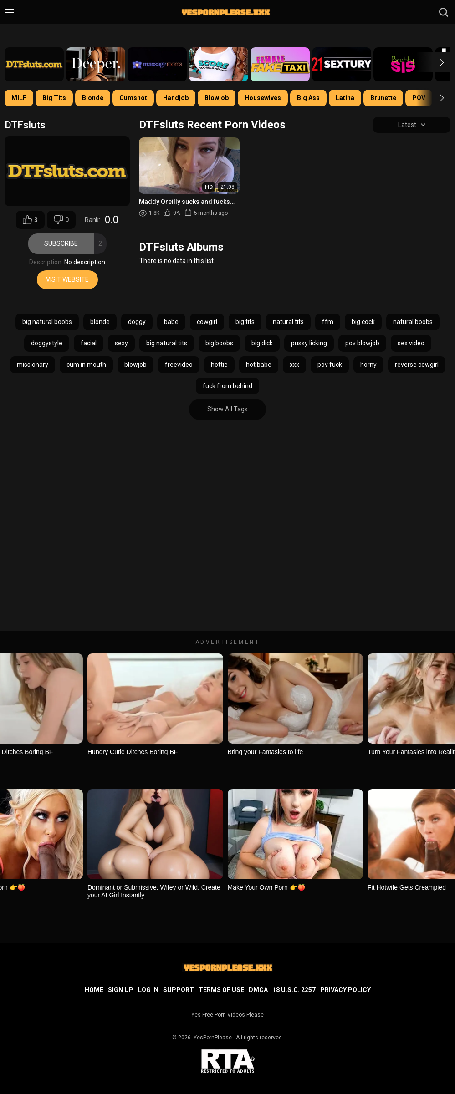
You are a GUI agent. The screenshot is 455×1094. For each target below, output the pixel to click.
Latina (345, 97)
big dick (262, 343)
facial (89, 343)
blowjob (135, 364)
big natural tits (166, 343)
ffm (327, 322)
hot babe (258, 364)
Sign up (120, 989)
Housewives (263, 97)
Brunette (383, 97)
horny (368, 364)
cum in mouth (86, 364)
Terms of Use (221, 989)
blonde (100, 322)
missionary (32, 364)
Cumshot (133, 97)
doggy (137, 322)
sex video (411, 343)
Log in (148, 989)
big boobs (219, 343)
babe (171, 322)
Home (94, 989)
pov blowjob (362, 343)
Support (178, 989)
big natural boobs (47, 322)
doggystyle (46, 343)
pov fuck (329, 364)
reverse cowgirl (417, 364)
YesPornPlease (213, 1037)
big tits (245, 322)
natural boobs (413, 322)
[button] (433, 62)
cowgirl (207, 322)
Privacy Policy (345, 989)
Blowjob (216, 97)
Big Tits (54, 97)
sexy (121, 343)
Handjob (176, 97)
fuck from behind (227, 386)
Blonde (92, 97)
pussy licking (309, 343)
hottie (219, 364)
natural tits (288, 322)
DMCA (258, 989)
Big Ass (308, 97)
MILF (18, 97)
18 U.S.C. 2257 (294, 989)
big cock (363, 322)
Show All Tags (227, 409)
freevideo (179, 364)
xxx (294, 364)
